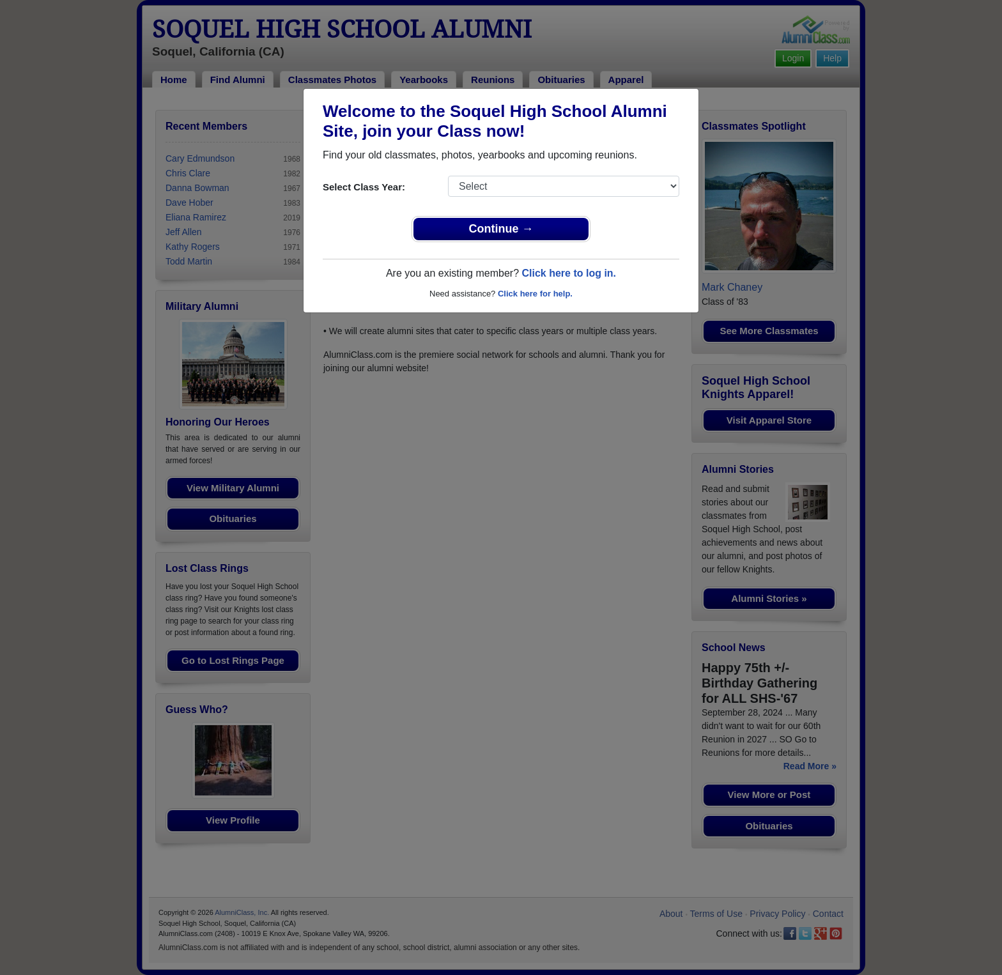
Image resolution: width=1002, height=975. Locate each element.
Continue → (501, 228)
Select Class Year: (364, 186)
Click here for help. (535, 293)
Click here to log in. (568, 273)
